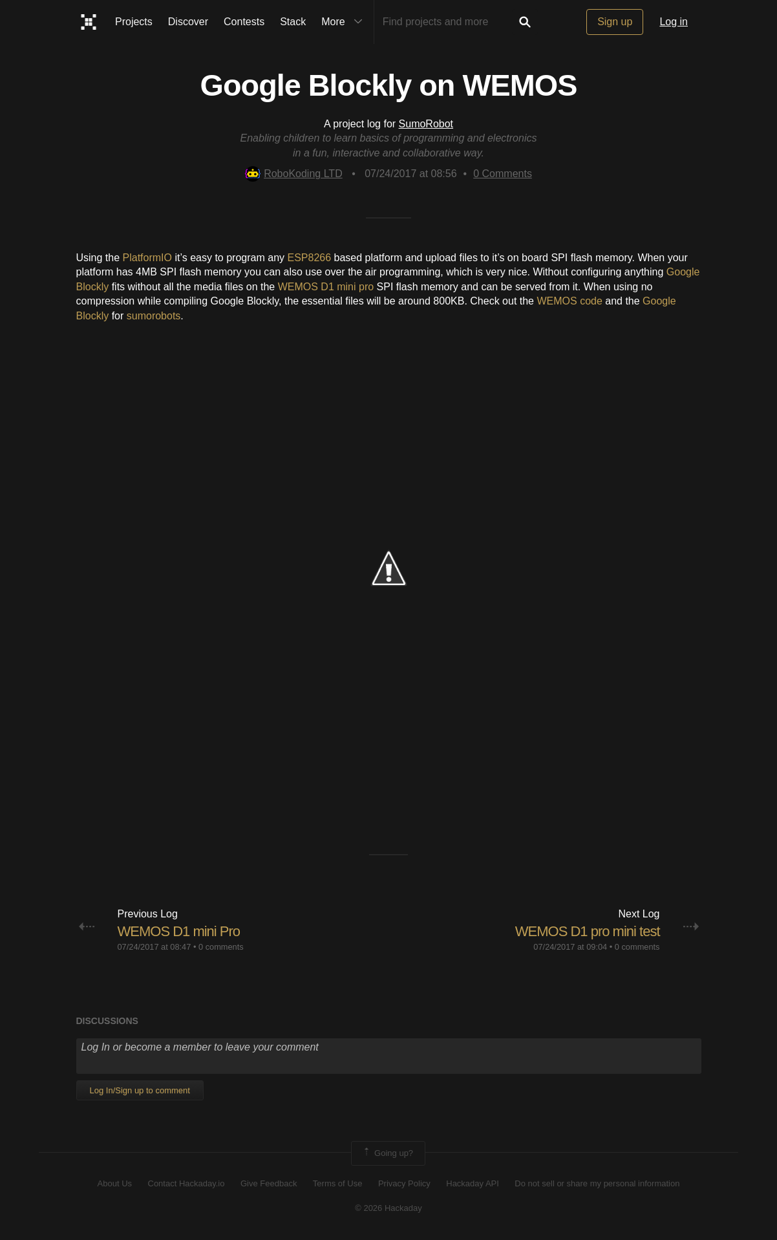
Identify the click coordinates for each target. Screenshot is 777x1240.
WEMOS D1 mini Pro (179, 931)
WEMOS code (569, 300)
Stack (293, 21)
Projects (134, 21)
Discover (188, 21)
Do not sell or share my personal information (597, 1183)
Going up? (387, 1153)
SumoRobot (426, 123)
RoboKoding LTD (294, 173)
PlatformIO (147, 257)
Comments (502, 173)
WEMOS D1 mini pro (326, 286)
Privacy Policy (404, 1183)
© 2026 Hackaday (388, 1208)
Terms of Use (338, 1183)
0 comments (221, 947)
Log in (673, 21)
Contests (244, 21)
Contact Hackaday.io (186, 1183)
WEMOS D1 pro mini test (587, 931)
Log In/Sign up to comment (140, 1090)
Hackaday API (472, 1183)
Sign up (614, 21)
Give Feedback (268, 1183)
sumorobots (154, 315)
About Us (115, 1183)
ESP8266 (309, 257)
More (344, 22)
